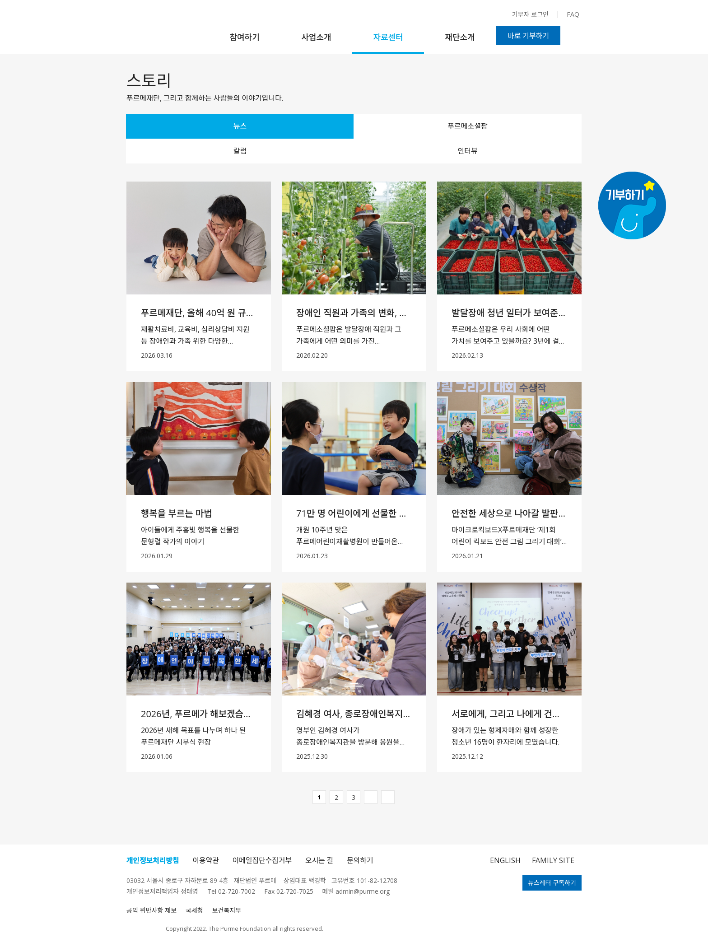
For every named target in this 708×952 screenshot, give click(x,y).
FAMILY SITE (553, 860)
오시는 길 (319, 860)
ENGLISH (505, 860)
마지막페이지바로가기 (388, 797)
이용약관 (206, 860)
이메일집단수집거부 (262, 860)
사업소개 (316, 37)
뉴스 (240, 126)
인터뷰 (467, 151)
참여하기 (244, 37)
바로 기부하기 (528, 36)
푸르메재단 (161, 29)
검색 (576, 35)
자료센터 (388, 37)
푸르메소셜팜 (467, 126)
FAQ (573, 14)
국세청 (194, 910)
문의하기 (360, 860)
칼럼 (240, 151)
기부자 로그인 (530, 14)
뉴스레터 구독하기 (552, 882)
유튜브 (455, 17)
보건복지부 (226, 910)
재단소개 (460, 37)
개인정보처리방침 (152, 860)
